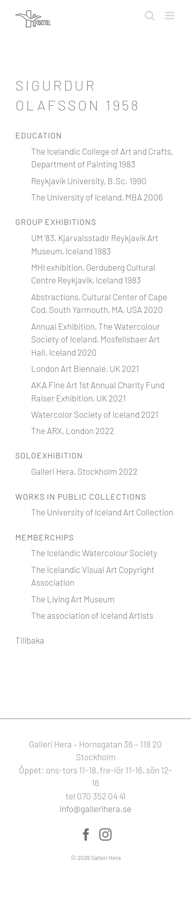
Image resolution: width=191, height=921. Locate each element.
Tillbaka (29, 640)
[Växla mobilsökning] (150, 15)
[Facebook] (86, 834)
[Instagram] (105, 834)
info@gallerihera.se (95, 808)
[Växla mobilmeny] (170, 15)
